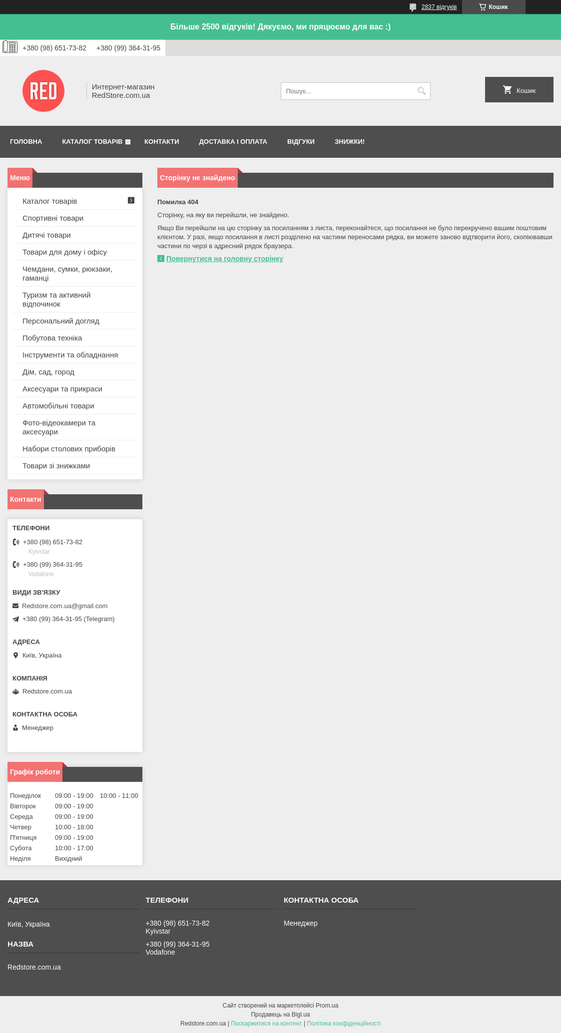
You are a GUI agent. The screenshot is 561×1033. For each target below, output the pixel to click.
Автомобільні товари (58, 405)
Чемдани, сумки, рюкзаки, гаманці (67, 273)
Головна (26, 141)
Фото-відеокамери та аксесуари (58, 427)
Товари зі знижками (56, 465)
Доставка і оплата (233, 141)
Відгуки (301, 141)
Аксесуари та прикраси (62, 388)
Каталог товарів (92, 141)
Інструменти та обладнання (70, 354)
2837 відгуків (439, 6)
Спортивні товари (52, 218)
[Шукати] (422, 91)
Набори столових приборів (68, 448)
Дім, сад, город (48, 371)
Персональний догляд (60, 321)
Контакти (161, 141)
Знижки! (350, 141)
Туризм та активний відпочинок (56, 299)
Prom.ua (327, 1005)
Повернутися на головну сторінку (224, 259)
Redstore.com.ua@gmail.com (64, 606)
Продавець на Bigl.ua (280, 1014)
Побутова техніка (52, 338)
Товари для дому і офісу (64, 252)
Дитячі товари (46, 235)
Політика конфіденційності (344, 1023)
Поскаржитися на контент (266, 1023)
